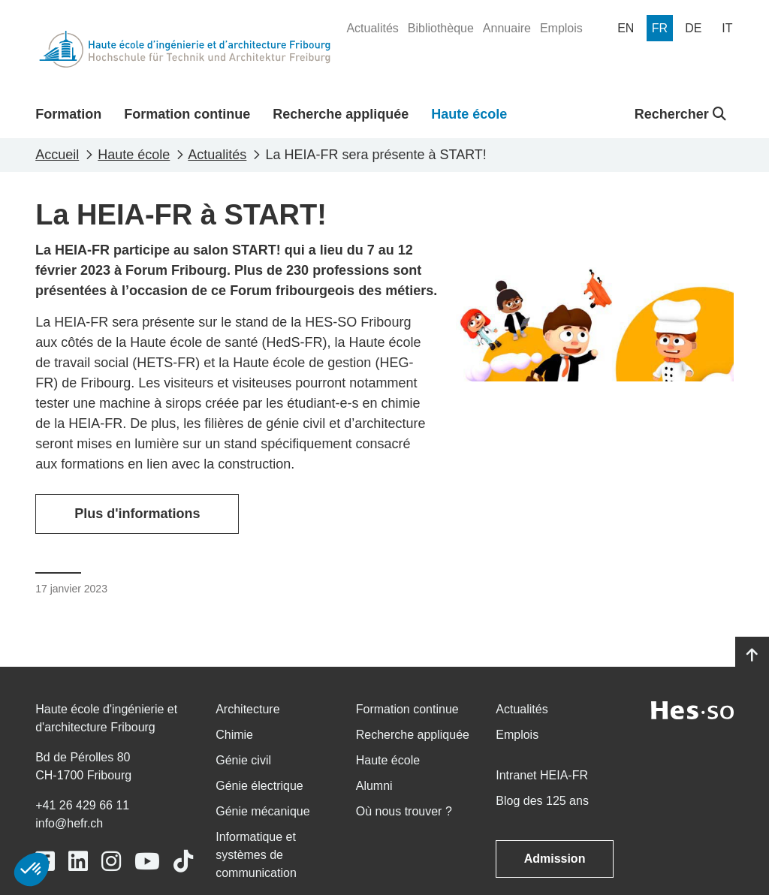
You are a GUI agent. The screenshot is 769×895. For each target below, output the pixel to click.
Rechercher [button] (680, 114)
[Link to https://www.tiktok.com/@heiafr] (183, 861)
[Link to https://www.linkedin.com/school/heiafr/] (78, 861)
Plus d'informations (137, 513)
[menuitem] (372, 28)
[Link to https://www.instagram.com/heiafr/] (111, 861)
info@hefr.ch (69, 823)
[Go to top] (752, 655)
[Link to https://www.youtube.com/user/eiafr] (147, 861)
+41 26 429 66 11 (82, 805)
